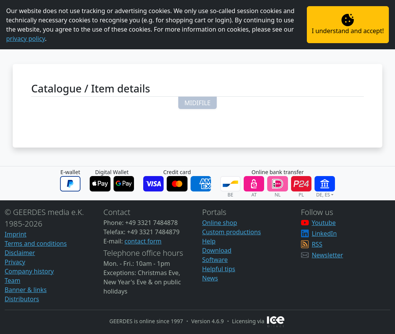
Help (209, 241)
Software (215, 259)
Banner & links (26, 289)
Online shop (219, 222)
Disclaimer (20, 252)
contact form (142, 241)
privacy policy (25, 38)
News (210, 278)
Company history (29, 271)
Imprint (16, 234)
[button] (197, 103)
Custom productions (231, 232)
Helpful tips (218, 269)
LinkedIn (324, 233)
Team (12, 280)
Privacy (15, 262)
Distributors (22, 299)
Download (216, 250)
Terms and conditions (36, 243)
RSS (317, 244)
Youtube (324, 222)
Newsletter (327, 255)
